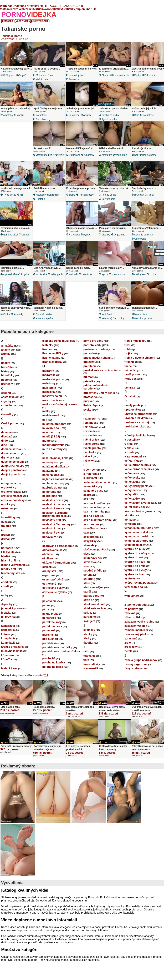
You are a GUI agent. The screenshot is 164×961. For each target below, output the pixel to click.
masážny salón (52, 396)
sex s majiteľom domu (97, 520)
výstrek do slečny (136, 553)
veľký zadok (132, 498)
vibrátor (130, 515)
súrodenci (89, 616)
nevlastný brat (76, 75)
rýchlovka (89, 452)
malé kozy (48, 383)
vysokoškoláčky (135, 544)
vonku (20, 115)
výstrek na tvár (134, 574)
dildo (4, 440)
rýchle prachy (109, 119)
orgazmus (119, 234)
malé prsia (49, 387)
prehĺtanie (89, 366)
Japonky (6, 604)
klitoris (5, 634)
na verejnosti (108, 199)
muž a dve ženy (44, 75)
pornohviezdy (43, 119)
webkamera (132, 595)
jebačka (6, 612)
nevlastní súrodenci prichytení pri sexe (55, 514)
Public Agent (91, 405)
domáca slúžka (11, 449)
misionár (73, 274)
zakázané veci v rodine (139, 621)
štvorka (88, 642)
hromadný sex (10, 573)
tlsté (86, 659)
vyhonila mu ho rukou (139, 527)
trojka (72, 194)
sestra (87, 494)
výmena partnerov (136, 540)
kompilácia (8, 638)
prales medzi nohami (97, 357)
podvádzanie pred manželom (61, 651)
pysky (137, 75)
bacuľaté (7, 367)
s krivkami (90, 477)
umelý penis (132, 405)
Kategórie (7, 21)
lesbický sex (9, 668)
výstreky (130, 578)
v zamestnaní (133, 456)
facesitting (8, 517)
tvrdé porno (9, 194)
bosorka (6, 379)
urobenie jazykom (136, 418)
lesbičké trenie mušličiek (58, 340)
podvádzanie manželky (57, 647)
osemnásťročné (52, 579)
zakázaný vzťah (135, 625)
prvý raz (88, 401)
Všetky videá (23, 21)
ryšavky (88, 460)
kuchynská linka (12, 650)
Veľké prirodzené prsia (139, 469)
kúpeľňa (6, 659)
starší (87, 591)
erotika (5, 504)
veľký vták (131, 494)
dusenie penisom (143, 234)
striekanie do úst (94, 604)
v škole (129, 448)
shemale (88, 545)
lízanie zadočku (52, 361)
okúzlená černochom (56, 562)
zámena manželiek (137, 630)
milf (22, 194)
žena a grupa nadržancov (141, 660)
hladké (5, 556)
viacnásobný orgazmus (140, 511)
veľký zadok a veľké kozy (141, 502)
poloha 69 (48, 658)
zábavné (130, 613)
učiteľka (130, 387)
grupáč (22, 75)
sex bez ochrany (94, 507)
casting (6, 392)
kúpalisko (7, 655)
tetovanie (89, 655)
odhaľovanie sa (52, 550)
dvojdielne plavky (12, 466)
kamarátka (8, 625)
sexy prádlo (91, 536)
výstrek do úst (134, 557)
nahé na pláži (10, 234)
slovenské (90, 562)
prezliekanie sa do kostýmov (102, 370)
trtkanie (130, 361)
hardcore (7, 547)
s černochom (92, 469)
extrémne (7, 508)
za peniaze (131, 609)
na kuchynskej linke (55, 458)
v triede (129, 452)
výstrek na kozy (135, 561)
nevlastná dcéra (52, 500)
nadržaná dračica (53, 466)
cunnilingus (9, 405)
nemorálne (49, 491)
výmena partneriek (137, 536)
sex (136, 155)
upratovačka (133, 409)
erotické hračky (11, 491)
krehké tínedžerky (12, 646)
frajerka (6, 525)
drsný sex (86, 274)
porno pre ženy (93, 340)
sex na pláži (91, 515)
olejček (47, 566)
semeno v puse (93, 490)
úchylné (130, 396)
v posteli (7, 274)
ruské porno (91, 443)
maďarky (48, 370)
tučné (128, 366)
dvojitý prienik (10, 474)
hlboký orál (8, 569)
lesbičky (47, 345)
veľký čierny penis (137, 486)
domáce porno (10, 453)
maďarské (48, 374)
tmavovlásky (91, 664)
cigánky (105, 234)
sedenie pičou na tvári (97, 482)
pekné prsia (50, 613)
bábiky (5, 362)
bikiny (5, 371)
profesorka (90, 397)
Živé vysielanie (40, 21)
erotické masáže (12, 495)
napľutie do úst (52, 487)
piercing (47, 634)
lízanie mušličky (52, 353)
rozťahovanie (92, 427)
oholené (47, 554)
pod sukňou (50, 638)
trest (128, 345)
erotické (6, 487)
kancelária (8, 629)
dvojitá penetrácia (13, 470)
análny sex (8, 349)
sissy (86, 553)
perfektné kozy (52, 622)
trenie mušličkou (135, 340)
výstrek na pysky (136, 570)
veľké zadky (132, 481)
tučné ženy (132, 370)
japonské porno (11, 608)
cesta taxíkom (10, 397)
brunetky (139, 194)
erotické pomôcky (13, 500)
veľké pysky (22, 274)
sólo (86, 566)
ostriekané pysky (45, 155)
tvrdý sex (131, 378)
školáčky (89, 629)
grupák (5, 539)
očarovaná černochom (57, 545)
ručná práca (91, 439)
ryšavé (87, 456)
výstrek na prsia (135, 565)
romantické (90, 422)
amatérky (74, 79)
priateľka (40, 199)
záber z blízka (133, 617)
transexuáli (90, 668)
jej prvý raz (8, 616)
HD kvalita (74, 234)
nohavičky (49, 536)
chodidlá (7, 582)
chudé (105, 75)
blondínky (7, 375)
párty (45, 609)
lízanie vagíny (51, 357)
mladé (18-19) (51, 436)
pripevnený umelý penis (99, 392)
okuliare (47, 558)
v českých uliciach (137, 435)
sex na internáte (93, 511)
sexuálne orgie (93, 528)
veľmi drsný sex (135, 506)
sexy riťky (89, 541)
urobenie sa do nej (137, 422)
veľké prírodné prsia (138, 465)
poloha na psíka (110, 115)
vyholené (130, 523)
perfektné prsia (52, 626)
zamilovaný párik (136, 634)
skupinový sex (92, 557)
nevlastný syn (51, 532)
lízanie (46, 349)
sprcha (87, 574)
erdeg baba (8, 483)
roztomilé (89, 435)
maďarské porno (53, 379)
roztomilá (89, 431)
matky (46, 411)
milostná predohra (54, 423)
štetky (87, 638)
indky (4, 595)
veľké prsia (42, 79)
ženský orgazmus (136, 664)
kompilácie (8, 642)
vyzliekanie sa (134, 586)
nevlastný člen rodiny (47, 194)
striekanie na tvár (94, 608)
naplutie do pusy (53, 483)
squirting (89, 579)
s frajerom (90, 473)
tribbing (130, 349)
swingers (89, 621)
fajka (4, 521)
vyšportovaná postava (139, 582)
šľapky (87, 634)
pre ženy (89, 361)
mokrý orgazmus (143, 318)
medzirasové (50, 415)
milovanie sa (50, 428)
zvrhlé (128, 651)
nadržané (106, 314)
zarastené (41, 115)
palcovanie (150, 75)
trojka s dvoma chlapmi (140, 357)
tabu (86, 651)
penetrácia (49, 617)
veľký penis (56, 274)
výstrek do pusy (135, 549)
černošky (7, 414)
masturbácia (118, 274)
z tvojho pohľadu (136, 604)
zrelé (128, 642)
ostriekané (74, 155)
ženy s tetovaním (136, 668)
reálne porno (149, 155)
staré (86, 583)
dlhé (136, 115)
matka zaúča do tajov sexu (59, 404)
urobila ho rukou (135, 426)
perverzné (48, 630)
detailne (6, 432)
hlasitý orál (8, 560)
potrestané (90, 353)
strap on (88, 600)
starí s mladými (93, 587)
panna (46, 605)
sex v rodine (91, 524)
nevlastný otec (52, 528)
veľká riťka (132, 460)
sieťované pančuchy (96, 549)
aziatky (87, 115)
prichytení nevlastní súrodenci (96, 387)
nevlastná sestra (121, 75)
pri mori (88, 377)
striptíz (87, 612)
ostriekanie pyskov (54, 592)
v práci (129, 443)
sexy (86, 532)
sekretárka (90, 486)
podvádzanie (50, 643)
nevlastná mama (53, 504)
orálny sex (9, 75)
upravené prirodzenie (138, 413)
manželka (48, 391)
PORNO (28, 14)
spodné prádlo (44, 314)
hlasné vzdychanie (13, 564)
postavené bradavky (96, 349)
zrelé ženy (131, 646)
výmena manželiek (137, 532)
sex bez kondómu (94, 503)
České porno (9, 423)
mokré (46, 440)
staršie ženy (91, 595)
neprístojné (49, 495)
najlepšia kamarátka (55, 479)
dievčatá (6, 436)
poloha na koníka (53, 662)
